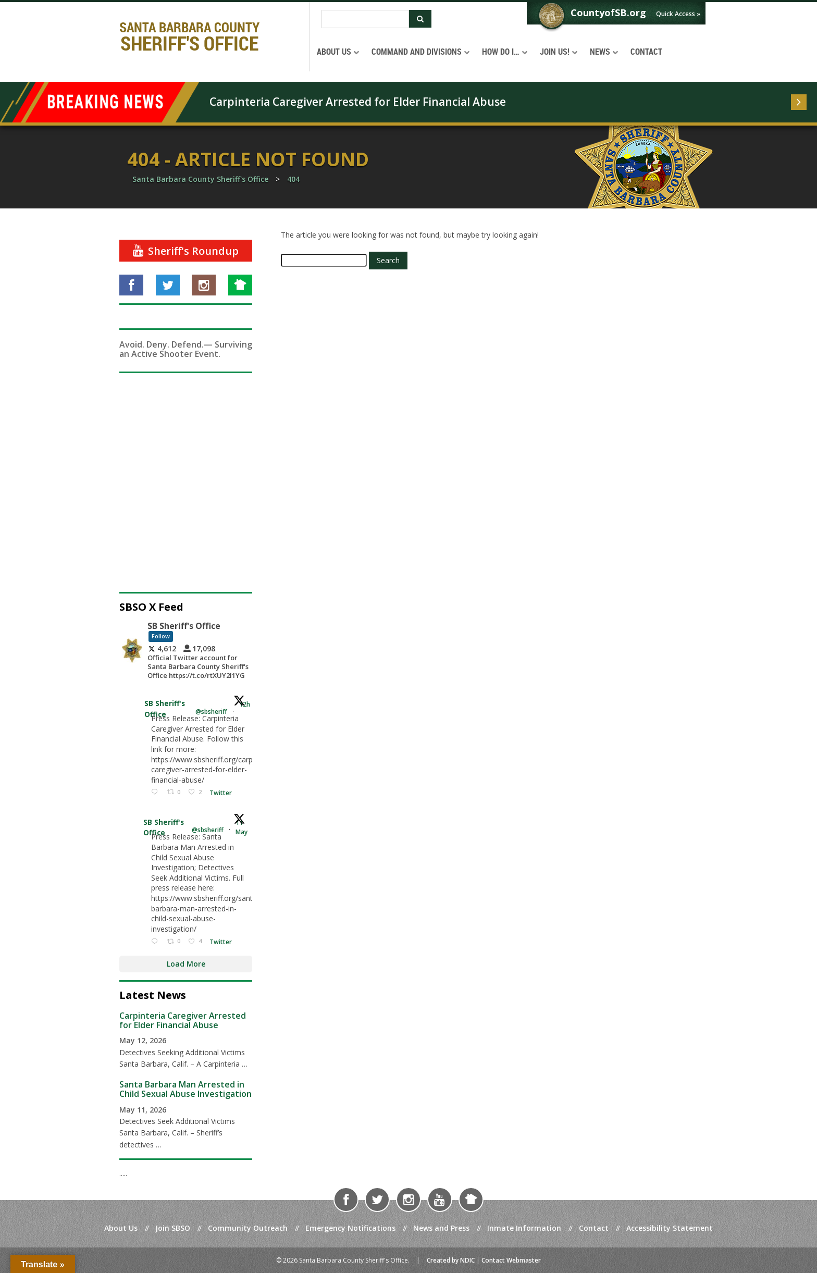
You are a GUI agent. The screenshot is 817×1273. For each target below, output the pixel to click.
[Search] (365, 19)
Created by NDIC (451, 1260)
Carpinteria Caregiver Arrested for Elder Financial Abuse (357, 101)
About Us (121, 1228)
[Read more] (799, 102)
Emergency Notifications (350, 1228)
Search (388, 260)
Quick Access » (678, 13)
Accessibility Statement (669, 1228)
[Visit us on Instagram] (204, 285)
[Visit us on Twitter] (168, 285)
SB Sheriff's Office (165, 709)
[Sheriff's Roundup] (185, 251)
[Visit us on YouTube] (439, 1199)
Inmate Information (524, 1228)
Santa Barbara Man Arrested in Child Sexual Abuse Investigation (185, 1089)
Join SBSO (172, 1228)
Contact (594, 1228)
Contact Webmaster (511, 1260)
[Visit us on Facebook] (131, 285)
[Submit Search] (420, 19)
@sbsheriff (211, 711)
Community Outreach (248, 1228)
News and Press (441, 1228)
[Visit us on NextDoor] (240, 285)
